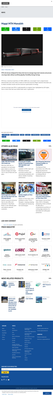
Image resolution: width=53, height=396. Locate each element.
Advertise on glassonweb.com (43, 339)
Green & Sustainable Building (16, 357)
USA (25, 355)
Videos (26, 357)
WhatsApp (5, 29)
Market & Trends (28, 338)
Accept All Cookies (26, 109)
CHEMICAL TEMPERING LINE (11, 285)
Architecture (14, 330)
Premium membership (41, 337)
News (6, 7)
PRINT (37, 29)
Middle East (27, 340)
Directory (4, 330)
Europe (13, 340)
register (11, 225)
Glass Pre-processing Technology (16, 350)
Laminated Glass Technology (28, 334)
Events (13, 342)
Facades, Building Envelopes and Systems (17, 345)
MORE (48, 29)
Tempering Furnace (46, 134)
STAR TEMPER (29, 299)
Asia (13, 332)
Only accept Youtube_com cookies (26, 112)
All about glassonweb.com (42, 328)
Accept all (47, 393)
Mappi (22, 134)
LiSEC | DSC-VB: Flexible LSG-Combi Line (8, 162)
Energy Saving (6, 134)
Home (2, 7)
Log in (5, 225)
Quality (28, 134)
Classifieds (4, 332)
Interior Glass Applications (30, 331)
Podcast (26, 346)
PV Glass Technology (29, 348)
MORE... (50, 146)
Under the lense (28, 353)
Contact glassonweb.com (42, 330)
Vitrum (26, 359)
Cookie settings (10, 394)
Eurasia (13, 338)
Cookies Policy (4, 394)
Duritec (45, 299)
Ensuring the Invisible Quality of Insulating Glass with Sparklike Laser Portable (26, 164)
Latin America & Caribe (29, 336)
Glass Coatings (15, 347)
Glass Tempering (15, 134)
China (13, 334)
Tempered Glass (36, 134)
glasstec (14, 354)
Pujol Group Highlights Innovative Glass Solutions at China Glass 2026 (43, 196)
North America (28, 342)
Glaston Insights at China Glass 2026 (25, 195)
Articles (3, 335)
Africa (13, 328)
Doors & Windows (16, 336)
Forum (3, 339)
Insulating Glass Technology (28, 329)
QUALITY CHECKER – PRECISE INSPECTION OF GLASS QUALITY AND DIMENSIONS (30, 289)
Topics (3, 337)
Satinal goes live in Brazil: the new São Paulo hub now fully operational (9, 196)
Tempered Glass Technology (28, 351)
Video (4, 136)
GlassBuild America (16, 352)
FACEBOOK (16, 29)
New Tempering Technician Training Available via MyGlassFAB (43, 163)
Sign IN (46, 2)
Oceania (26, 344)
